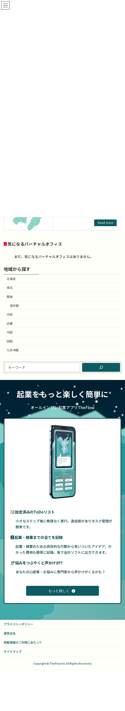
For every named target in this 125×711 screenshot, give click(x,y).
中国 (10, 332)
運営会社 (10, 633)
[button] (62, 591)
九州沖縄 (12, 350)
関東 (10, 297)
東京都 (14, 305)
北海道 (11, 279)
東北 (10, 288)
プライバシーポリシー (18, 624)
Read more (105, 222)
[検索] (101, 367)
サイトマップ (12, 651)
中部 (10, 314)
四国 (10, 341)
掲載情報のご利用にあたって (23, 642)
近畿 (10, 323)
